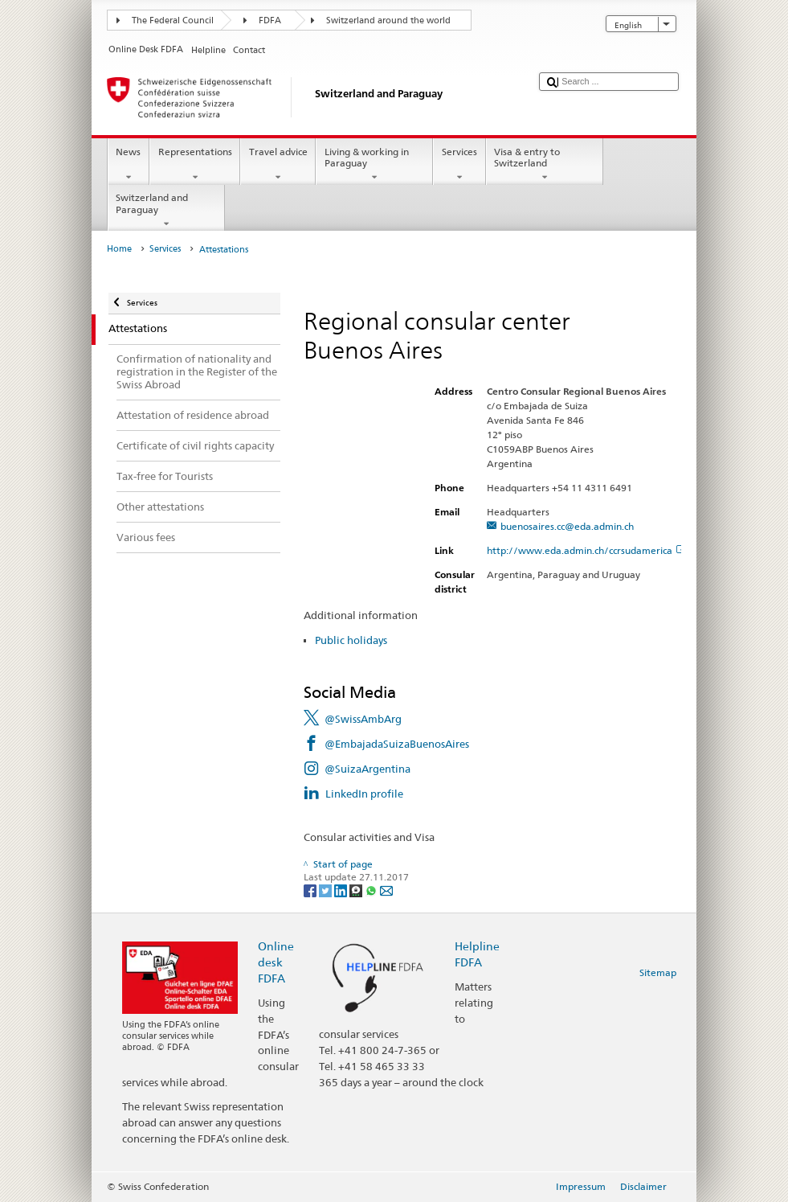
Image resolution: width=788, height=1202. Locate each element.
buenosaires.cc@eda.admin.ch (567, 526)
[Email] (386, 890)
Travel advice (278, 165)
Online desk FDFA (276, 962)
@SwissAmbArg (363, 718)
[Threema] (357, 890)
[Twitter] (326, 890)
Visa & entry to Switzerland (544, 165)
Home (119, 249)
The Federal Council (173, 20)
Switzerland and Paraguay (166, 210)
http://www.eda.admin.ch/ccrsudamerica (586, 550)
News (128, 165)
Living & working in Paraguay (374, 165)
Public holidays (351, 640)
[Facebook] (311, 890)
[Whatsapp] (372, 890)
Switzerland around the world (388, 20)
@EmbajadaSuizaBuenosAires (397, 743)
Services (459, 165)
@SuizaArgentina (367, 768)
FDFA (270, 20)
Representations (194, 165)
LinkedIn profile (364, 793)
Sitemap (657, 972)
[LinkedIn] (341, 890)
